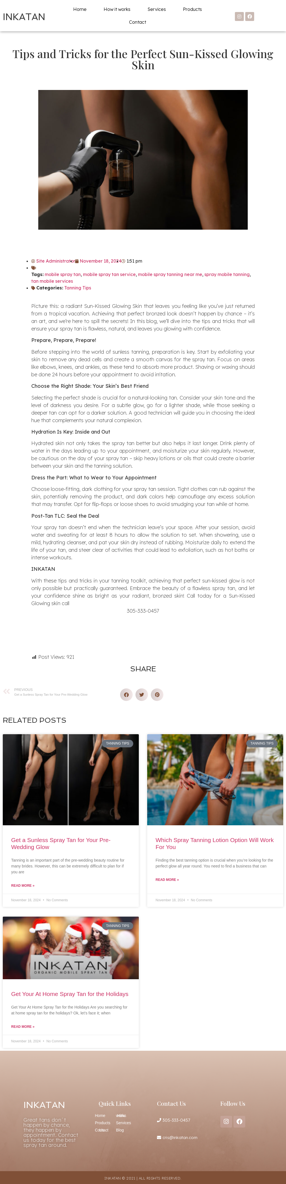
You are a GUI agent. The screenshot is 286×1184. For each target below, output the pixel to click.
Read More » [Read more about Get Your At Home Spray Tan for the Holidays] (22, 1027)
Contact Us (101, 1130)
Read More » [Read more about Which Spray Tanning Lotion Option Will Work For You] (167, 880)
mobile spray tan (63, 274)
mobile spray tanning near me (170, 274)
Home (80, 9)
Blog (120, 1130)
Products (192, 9)
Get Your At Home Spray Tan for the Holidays (69, 994)
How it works (117, 9)
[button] (126, 694)
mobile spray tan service (109, 274)
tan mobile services (52, 281)
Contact (137, 22)
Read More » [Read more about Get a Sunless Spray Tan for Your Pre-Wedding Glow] (22, 886)
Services (156, 9)
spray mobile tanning (227, 274)
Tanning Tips (77, 288)
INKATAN (24, 16)
